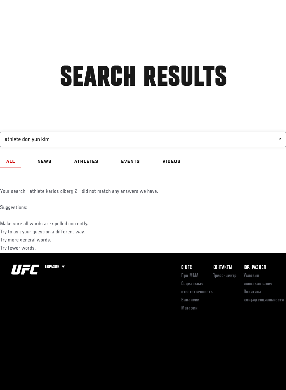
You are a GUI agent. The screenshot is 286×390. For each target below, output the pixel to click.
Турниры (18, 23)
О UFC (186, 268)
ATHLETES (86, 161)
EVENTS (130, 161)
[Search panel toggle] (266, 23)
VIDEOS (171, 161)
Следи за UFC (218, 23)
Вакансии (190, 300)
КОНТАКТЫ (222, 268)
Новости (98, 23)
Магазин (249, 23)
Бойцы (73, 23)
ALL (10, 161)
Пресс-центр (224, 276)
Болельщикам (182, 23)
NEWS (44, 161)
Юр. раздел (255, 268)
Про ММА (189, 276)
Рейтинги (46, 23)
